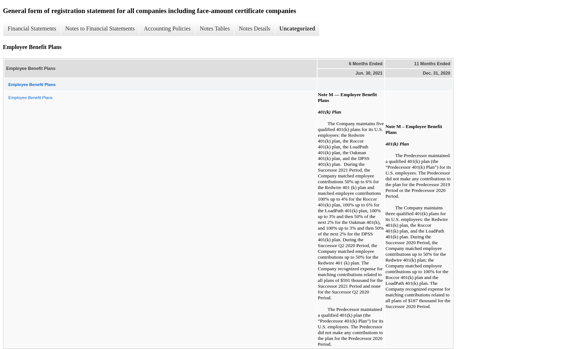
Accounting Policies (167, 28)
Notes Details (254, 28)
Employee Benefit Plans (30, 97)
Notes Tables (215, 28)
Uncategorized (297, 28)
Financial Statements (32, 28)
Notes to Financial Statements (100, 28)
